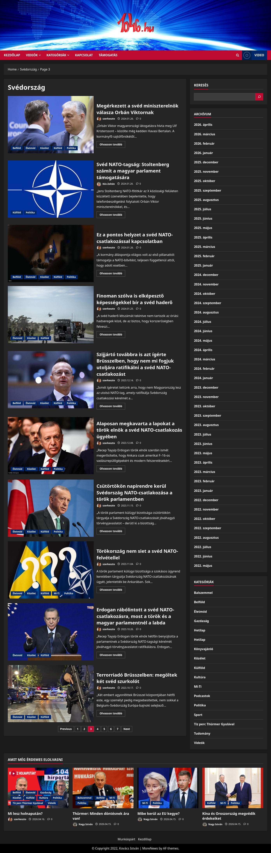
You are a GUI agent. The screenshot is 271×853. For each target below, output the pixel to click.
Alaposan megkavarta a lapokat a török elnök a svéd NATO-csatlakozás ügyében (51, 445)
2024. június (203, 331)
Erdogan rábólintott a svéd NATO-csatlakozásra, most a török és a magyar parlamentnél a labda (51, 631)
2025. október (204, 181)
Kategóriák (56, 55)
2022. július (202, 547)
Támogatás (108, 55)
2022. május (203, 565)
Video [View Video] (253, 55)
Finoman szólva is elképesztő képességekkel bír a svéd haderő (51, 314)
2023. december (206, 387)
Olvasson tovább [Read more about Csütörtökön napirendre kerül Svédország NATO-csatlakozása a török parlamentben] (112, 531)
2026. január (203, 153)
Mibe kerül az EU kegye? (158, 813)
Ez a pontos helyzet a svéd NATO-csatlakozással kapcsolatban (51, 253)
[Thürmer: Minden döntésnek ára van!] (103, 788)
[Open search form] (237, 55)
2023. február (204, 481)
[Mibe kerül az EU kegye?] (167, 788)
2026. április (203, 124)
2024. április (203, 350)
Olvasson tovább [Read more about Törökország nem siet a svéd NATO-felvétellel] (112, 590)
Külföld (58, 148)
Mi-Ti (57, 593)
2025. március (204, 247)
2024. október (204, 293)
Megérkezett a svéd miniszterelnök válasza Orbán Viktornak (51, 124)
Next (126, 729)
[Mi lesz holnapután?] (38, 788)
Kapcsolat (84, 55)
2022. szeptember (207, 528)
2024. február (204, 368)
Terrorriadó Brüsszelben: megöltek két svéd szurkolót (51, 693)
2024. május (203, 340)
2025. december (206, 162)
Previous (66, 729)
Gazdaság (201, 621)
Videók (32, 55)
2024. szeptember (207, 303)
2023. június (203, 444)
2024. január (203, 378)
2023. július (202, 434)
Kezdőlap (144, 839)
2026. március (204, 134)
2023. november (206, 397)
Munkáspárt (126, 839)
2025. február (204, 256)
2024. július (202, 322)
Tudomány (202, 733)
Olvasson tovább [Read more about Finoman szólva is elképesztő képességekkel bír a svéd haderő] (112, 335)
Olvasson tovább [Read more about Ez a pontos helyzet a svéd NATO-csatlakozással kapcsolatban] (112, 274)
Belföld (17, 148)
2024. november (206, 284)
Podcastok (202, 696)
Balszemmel (203, 593)
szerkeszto (106, 118)
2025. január (203, 265)
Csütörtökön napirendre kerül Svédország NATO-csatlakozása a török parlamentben (51, 508)
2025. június (203, 218)
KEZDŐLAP (12, 55)
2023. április (203, 462)
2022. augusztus (206, 537)
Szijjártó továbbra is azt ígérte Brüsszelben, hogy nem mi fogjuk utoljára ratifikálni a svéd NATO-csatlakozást (51, 379)
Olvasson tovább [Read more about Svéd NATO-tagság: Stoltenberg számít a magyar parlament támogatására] (112, 215)
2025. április (203, 237)
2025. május (203, 228)
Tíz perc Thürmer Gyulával (214, 724)
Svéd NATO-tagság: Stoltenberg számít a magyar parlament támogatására (51, 189)
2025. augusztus (206, 200)
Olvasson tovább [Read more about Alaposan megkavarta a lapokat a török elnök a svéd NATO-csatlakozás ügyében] (112, 469)
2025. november (206, 171)
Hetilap (199, 630)
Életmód (30, 148)
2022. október (204, 519)
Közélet (44, 148)
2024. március (204, 359)
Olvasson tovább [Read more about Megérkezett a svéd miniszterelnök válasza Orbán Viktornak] (112, 145)
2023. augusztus (206, 425)
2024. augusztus (206, 312)
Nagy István (83, 824)
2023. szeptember (207, 415)
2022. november (206, 509)
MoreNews (150, 848)
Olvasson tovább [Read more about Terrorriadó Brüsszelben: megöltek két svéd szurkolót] (112, 714)
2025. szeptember (207, 190)
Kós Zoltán (106, 184)
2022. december (206, 500)
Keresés (201, 85)
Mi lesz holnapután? (25, 813)
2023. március (204, 472)
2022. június (203, 556)
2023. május (203, 453)
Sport (198, 715)
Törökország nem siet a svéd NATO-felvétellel (51, 570)
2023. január (203, 491)
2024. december (206, 275)
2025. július (202, 209)
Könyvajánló (203, 649)
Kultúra (200, 677)
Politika (71, 148)
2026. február (204, 143)
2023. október (204, 406)
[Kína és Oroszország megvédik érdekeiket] (232, 788)
